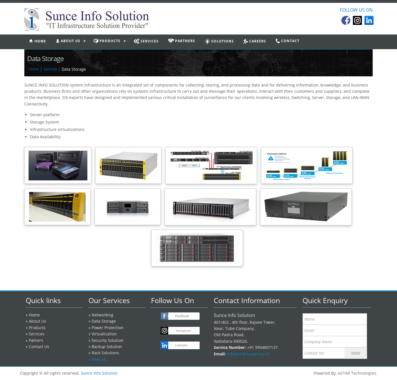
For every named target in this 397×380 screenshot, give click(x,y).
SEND (355, 353)
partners (181, 40)
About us (68, 40)
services (146, 41)
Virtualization (104, 333)
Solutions (219, 41)
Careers (254, 41)
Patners (36, 340)
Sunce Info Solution (99, 373)
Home (34, 69)
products (107, 40)
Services (50, 69)
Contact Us (39, 346)
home (37, 41)
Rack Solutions (105, 352)
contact (287, 40)
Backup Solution (107, 346)
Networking (102, 315)
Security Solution (108, 340)
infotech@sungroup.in (248, 354)
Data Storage (104, 321)
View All (99, 359)
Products (37, 327)
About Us (37, 321)
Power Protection (108, 327)
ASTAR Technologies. (357, 373)
